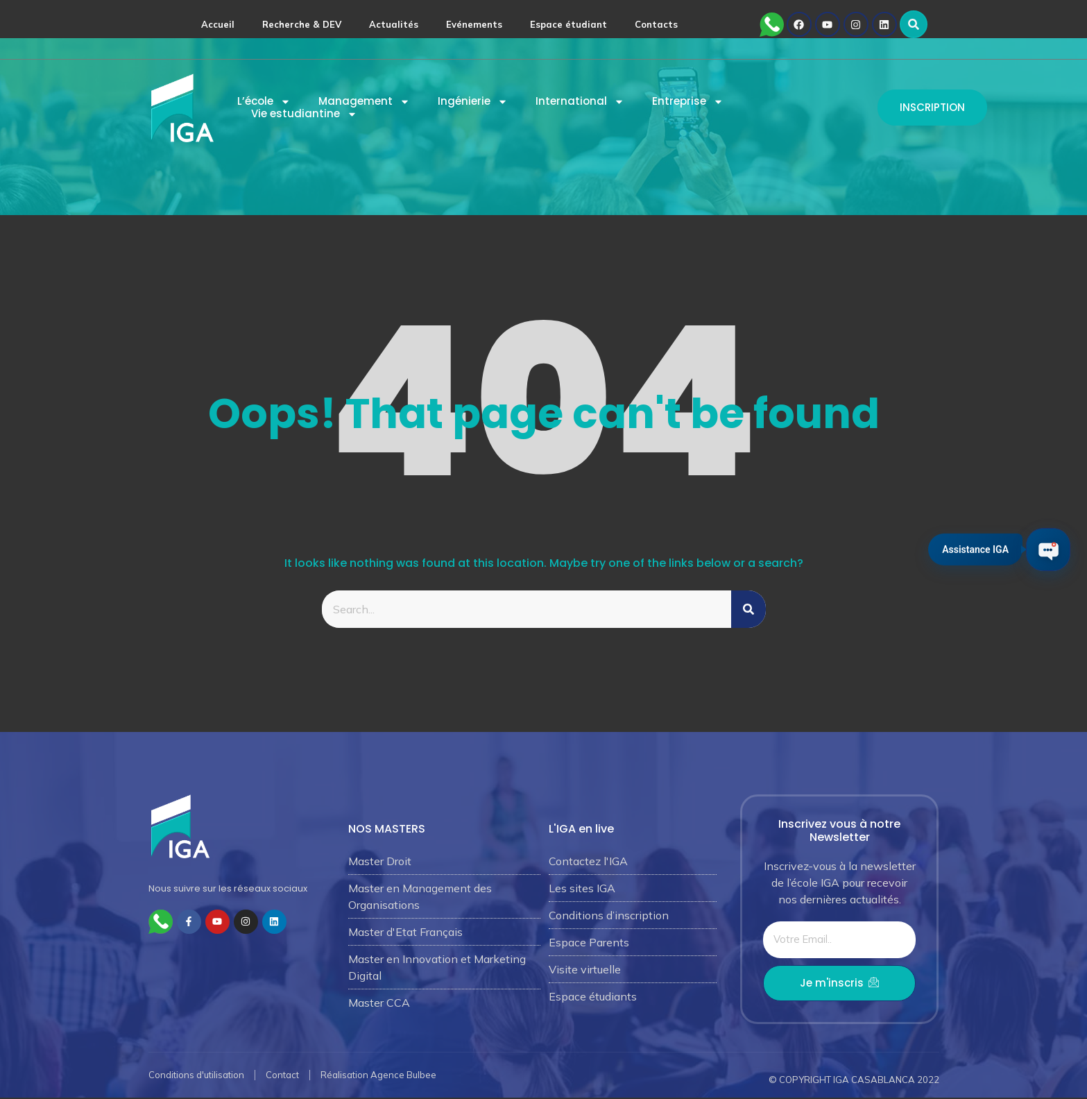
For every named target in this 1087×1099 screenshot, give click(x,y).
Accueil (217, 24)
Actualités (393, 24)
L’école (264, 101)
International (580, 101)
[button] (913, 24)
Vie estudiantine (304, 114)
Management (364, 101)
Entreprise (688, 101)
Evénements (474, 24)
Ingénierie (473, 101)
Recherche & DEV (301, 24)
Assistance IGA (965, 547)
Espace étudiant (568, 24)
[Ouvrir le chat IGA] (1043, 549)
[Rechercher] (748, 609)
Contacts (656, 24)
